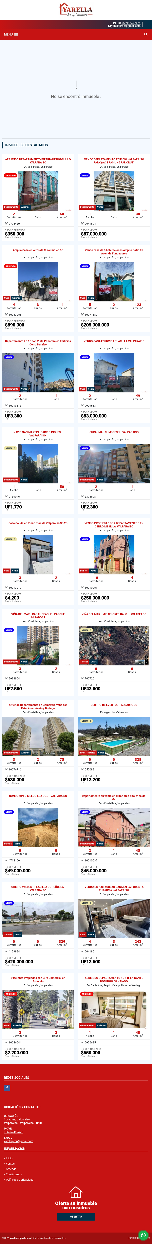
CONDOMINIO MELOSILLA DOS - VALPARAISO (38, 795)
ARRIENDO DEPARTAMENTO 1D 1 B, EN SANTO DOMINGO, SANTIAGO (114, 979)
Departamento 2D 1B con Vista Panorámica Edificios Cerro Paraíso (38, 343)
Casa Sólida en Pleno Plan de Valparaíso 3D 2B (38, 523)
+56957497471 (131, 23)
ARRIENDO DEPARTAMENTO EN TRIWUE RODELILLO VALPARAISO (38, 161)
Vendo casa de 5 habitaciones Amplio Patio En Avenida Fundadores (114, 252)
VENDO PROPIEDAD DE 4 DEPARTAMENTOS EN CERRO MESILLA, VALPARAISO (114, 525)
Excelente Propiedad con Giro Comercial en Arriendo (38, 979)
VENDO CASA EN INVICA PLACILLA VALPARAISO (114, 341)
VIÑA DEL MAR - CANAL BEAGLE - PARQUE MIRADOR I (38, 616)
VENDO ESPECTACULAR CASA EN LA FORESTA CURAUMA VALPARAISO (114, 888)
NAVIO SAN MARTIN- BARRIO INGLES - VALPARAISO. (38, 434)
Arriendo (11, 1169)
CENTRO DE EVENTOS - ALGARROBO (114, 704)
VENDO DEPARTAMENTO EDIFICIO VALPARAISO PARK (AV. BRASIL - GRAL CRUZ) (114, 161)
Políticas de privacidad (19, 1179)
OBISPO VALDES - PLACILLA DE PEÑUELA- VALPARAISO (38, 888)
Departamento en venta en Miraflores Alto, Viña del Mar (114, 797)
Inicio (9, 1158)
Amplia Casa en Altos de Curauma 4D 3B (38, 250)
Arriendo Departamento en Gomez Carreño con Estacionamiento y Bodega (38, 706)
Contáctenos (14, 1174)
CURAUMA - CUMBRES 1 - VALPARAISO (114, 432)
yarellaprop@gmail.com (18, 1141)
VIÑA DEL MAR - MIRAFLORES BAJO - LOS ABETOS (114, 614)
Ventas (10, 1163)
